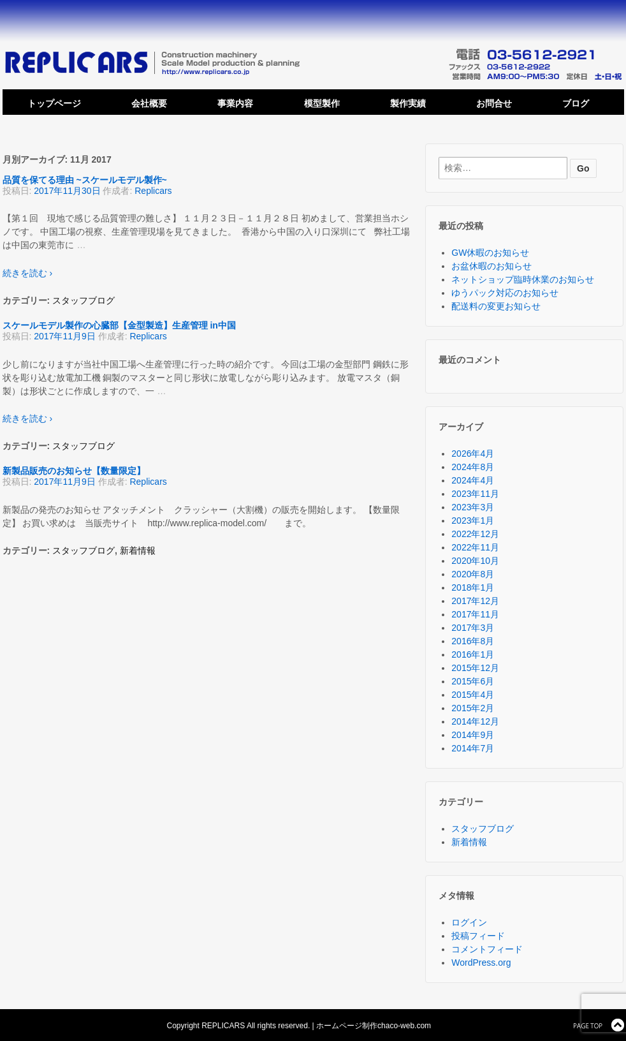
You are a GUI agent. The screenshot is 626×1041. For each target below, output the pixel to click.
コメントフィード (487, 949)
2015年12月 (475, 668)
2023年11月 (475, 494)
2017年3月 (472, 628)
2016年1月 (472, 654)
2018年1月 (472, 587)
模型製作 (322, 103)
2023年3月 (472, 507)
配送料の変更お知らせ (496, 306)
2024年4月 (472, 480)
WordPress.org (481, 962)
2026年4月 (472, 453)
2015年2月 (472, 708)
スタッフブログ (83, 300)
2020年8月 (472, 574)
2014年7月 (472, 748)
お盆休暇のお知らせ (491, 266)
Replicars (153, 191)
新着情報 (138, 550)
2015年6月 (472, 681)
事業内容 (235, 103)
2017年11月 (475, 614)
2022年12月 (475, 534)
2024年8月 (472, 467)
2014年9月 (472, 735)
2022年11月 (475, 547)
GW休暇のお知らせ (490, 252)
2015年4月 (472, 695)
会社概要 (149, 103)
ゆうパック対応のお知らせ (504, 293)
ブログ (575, 103)
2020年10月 (475, 561)
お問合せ (494, 103)
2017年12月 (475, 601)
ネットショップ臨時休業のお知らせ (522, 279)
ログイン (469, 922)
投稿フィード (478, 936)
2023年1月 (472, 520)
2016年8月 (472, 641)
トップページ (54, 103)
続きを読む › (28, 273)
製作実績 (408, 103)
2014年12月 (475, 721)
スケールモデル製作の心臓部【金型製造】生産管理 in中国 (119, 325)
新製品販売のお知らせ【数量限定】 (74, 471)
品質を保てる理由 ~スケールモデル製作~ (85, 180)
